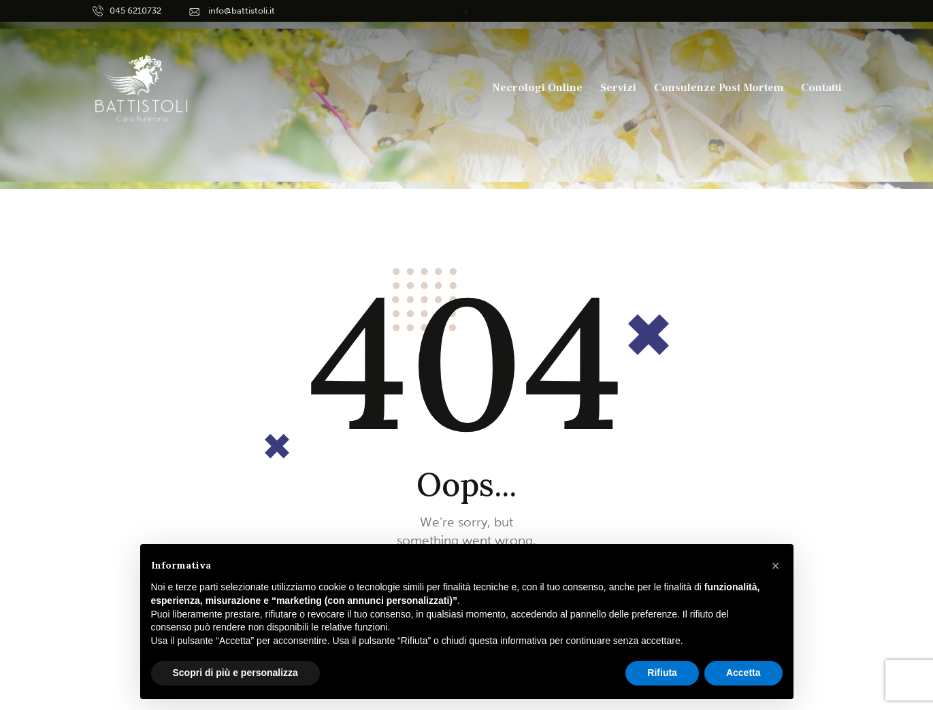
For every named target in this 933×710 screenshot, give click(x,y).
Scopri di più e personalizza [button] (235, 672)
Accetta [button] (743, 672)
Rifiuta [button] (662, 672)
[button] (776, 566)
